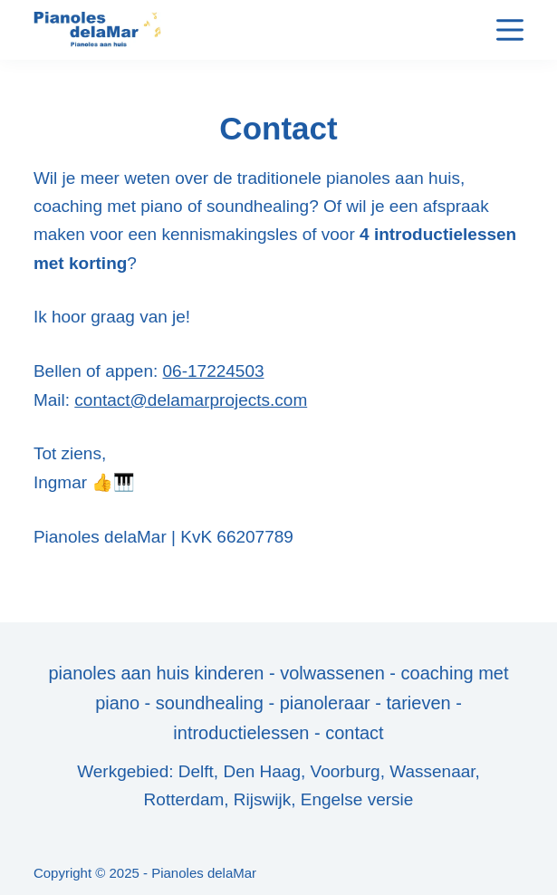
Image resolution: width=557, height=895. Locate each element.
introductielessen (241, 733)
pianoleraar (325, 703)
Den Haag (262, 771)
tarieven (418, 703)
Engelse (332, 799)
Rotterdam (184, 799)
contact (354, 733)
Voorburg (345, 771)
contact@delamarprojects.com (190, 399)
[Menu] (509, 29)
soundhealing (212, 703)
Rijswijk (262, 799)
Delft (196, 771)
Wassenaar (432, 771)
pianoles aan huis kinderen (156, 673)
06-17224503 (213, 370)
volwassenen (332, 673)
